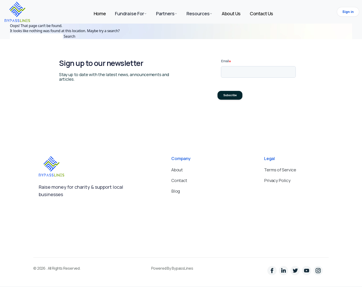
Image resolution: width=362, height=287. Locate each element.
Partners (166, 13)
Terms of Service (280, 170)
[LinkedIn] (273, 272)
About (177, 170)
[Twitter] (284, 272)
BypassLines (182, 268)
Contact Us (261, 13)
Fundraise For (131, 13)
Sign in (348, 12)
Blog (175, 191)
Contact (179, 180)
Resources (199, 13)
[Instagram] (296, 272)
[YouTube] (308, 272)
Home (100, 13)
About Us (231, 13)
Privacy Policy (277, 180)
